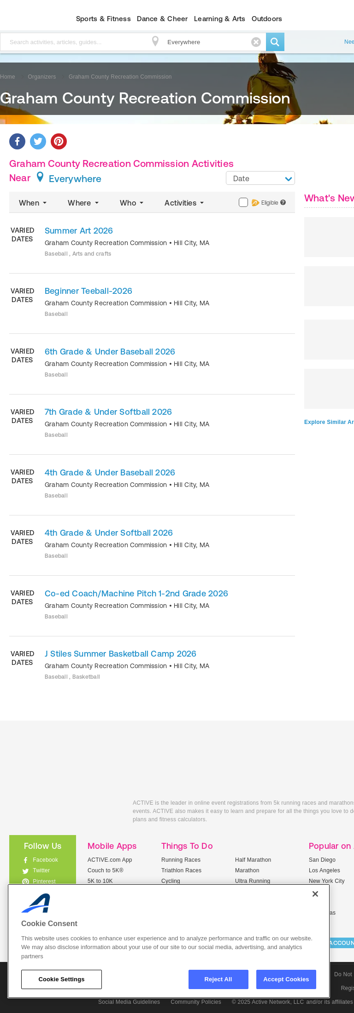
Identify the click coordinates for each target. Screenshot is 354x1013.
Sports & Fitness (103, 19)
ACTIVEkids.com (64, 813)
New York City (327, 881)
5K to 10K (100, 881)
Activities (185, 203)
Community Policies (196, 1002)
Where (84, 203)
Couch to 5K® (106, 870)
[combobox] (260, 178)
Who (132, 203)
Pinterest (44, 881)
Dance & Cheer (162, 19)
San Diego (322, 860)
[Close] (315, 894)
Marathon (247, 870)
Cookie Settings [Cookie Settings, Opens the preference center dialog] (61, 979)
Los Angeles (324, 870)
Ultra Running (253, 881)
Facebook (45, 860)
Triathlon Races (181, 870)
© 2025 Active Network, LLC (268, 1002)
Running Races (181, 860)
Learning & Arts (220, 19)
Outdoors (267, 19)
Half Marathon (253, 860)
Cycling (170, 881)
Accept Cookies (286, 979)
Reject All (218, 979)
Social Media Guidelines (129, 1002)
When (33, 203)
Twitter (41, 870)
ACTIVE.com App (110, 860)
